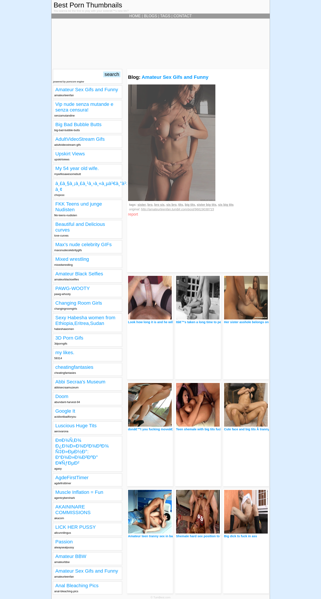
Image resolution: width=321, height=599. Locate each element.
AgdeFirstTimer (72, 477)
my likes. (64, 352)
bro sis (159, 204)
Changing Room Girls (78, 303)
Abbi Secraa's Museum (80, 381)
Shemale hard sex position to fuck (201, 536)
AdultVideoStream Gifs (80, 139)
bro (150, 204)
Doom (62, 396)
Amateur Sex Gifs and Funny (86, 89)
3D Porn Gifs (69, 338)
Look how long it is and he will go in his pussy (162, 322)
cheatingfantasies (74, 367)
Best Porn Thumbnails (88, 5)
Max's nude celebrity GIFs (83, 244)
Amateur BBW (70, 556)
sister (141, 204)
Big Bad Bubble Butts (78, 124)
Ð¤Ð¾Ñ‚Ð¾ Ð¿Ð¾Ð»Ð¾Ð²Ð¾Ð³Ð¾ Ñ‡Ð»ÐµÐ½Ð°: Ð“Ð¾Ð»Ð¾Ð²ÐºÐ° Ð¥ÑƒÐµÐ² (82, 452)
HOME (135, 16)
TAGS (165, 16)
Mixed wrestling (72, 259)
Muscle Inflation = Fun (79, 492)
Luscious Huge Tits (76, 425)
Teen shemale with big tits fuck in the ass (207, 429)
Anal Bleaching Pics (77, 585)
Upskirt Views (70, 153)
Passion (64, 541)
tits (180, 204)
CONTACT (182, 16)
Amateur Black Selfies (79, 273)
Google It (65, 411)
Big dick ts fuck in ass (240, 536)
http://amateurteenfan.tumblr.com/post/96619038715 (177, 209)
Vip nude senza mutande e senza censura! (84, 107)
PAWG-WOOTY (72, 288)
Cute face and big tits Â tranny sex (250, 429)
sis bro (171, 204)
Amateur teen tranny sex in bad (151, 536)
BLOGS (150, 16)
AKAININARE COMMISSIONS (73, 509)
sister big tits (206, 204)
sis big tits (225, 204)
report (133, 214)
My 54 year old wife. (77, 168)
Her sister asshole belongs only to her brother (258, 322)
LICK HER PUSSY (75, 527)
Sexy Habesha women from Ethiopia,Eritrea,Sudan (85, 320)
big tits (190, 204)
